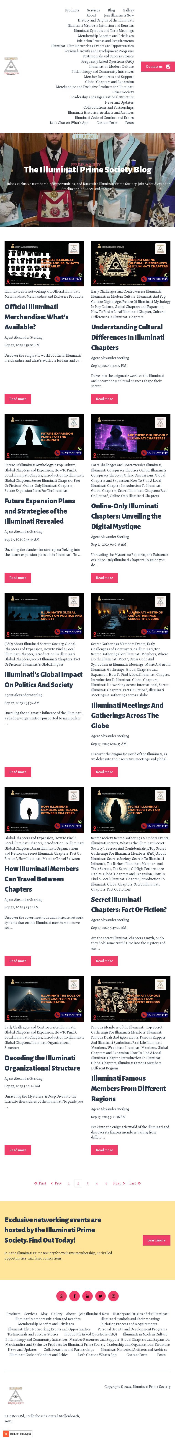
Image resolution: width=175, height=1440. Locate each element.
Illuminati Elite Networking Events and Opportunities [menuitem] (49, 1329)
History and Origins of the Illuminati (106, 20)
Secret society (102, 838)
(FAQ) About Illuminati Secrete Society (34, 643)
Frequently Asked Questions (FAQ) (107, 61)
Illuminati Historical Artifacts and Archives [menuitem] (134, 1349)
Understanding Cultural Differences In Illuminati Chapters (128, 337)
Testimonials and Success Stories (108, 56)
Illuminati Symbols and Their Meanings (104, 30)
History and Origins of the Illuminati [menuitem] (141, 1313)
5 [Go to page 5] (106, 1183)
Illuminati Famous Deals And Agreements (126, 1035)
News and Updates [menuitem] (22, 1349)
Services (93, 10)
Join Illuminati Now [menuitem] (94, 1313)
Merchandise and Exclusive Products (54, 296)
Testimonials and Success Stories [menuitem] (33, 1334)
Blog (111, 10)
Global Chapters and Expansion (109, 81)
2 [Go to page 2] (78, 1183)
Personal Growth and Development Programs (99, 51)
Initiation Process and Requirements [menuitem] (128, 1324)
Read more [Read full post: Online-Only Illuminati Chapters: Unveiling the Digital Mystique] (104, 577)
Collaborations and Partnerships (108, 107)
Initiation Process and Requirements (105, 40)
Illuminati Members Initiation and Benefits (101, 25)
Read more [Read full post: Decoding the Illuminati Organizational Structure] (17, 1150)
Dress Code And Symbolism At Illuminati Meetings (122, 662)
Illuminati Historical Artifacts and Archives (101, 112)
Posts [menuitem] (161, 1354)
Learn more (156, 1240)
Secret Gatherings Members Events (118, 643)
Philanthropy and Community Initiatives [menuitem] (36, 1339)
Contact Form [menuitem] (136, 1354)
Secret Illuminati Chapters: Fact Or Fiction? (130, 687)
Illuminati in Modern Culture (111, 66)
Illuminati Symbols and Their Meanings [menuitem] (130, 1319)
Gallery (128, 10)
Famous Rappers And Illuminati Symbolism (128, 1040)
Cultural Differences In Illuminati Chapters (128, 314)
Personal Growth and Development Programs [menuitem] (132, 1329)
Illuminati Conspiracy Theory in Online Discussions (128, 473)
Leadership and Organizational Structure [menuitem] (138, 1344)
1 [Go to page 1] (68, 1183)
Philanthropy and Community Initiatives (103, 71)
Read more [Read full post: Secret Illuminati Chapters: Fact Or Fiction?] (104, 961)
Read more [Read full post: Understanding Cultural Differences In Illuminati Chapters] (104, 398)
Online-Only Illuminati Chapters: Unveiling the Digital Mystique (126, 516)
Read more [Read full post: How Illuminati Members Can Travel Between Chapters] (17, 961)
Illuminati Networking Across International (124, 684)
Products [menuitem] (13, 1313)
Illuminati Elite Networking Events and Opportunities (92, 45)
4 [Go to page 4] (97, 1183)
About (91, 15)
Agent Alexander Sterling (23, 337)
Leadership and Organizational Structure (102, 97)
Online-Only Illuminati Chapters (47, 485)
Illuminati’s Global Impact (43, 664)
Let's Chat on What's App (69, 122)
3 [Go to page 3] (87, 1183)
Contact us (158, 66)
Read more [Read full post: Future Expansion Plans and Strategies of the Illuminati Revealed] (17, 577)
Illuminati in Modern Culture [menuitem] (145, 1334)
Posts (129, 122)
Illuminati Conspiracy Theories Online (120, 470)
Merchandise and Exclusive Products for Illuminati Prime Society (95, 89)
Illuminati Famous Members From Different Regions (128, 1089)
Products (72, 10)
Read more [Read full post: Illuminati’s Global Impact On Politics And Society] (17, 772)
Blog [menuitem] (44, 1313)
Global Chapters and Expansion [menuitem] (145, 1339)
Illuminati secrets (104, 843)
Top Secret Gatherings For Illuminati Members (125, 652)
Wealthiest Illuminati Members (132, 1047)
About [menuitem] (71, 1313)
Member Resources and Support (109, 76)
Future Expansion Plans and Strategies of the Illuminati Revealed (40, 511)
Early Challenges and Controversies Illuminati (126, 291)
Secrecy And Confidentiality (127, 848)
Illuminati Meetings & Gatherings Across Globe (127, 693)
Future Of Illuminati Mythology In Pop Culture (40, 465)
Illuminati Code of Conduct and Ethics (104, 117)
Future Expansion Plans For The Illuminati (37, 490)
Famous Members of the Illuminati (117, 1027)
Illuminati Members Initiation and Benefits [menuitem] (48, 1319)
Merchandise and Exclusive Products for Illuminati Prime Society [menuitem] (55, 1344)
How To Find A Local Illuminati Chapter (121, 311)
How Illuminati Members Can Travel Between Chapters (42, 879)
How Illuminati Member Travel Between (49, 858)
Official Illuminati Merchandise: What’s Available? (37, 317)
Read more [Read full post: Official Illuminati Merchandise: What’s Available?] (17, 398)
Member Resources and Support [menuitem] (94, 1339)
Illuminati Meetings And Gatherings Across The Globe (127, 716)
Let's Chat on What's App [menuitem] (97, 1354)
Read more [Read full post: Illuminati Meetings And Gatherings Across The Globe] (104, 772)
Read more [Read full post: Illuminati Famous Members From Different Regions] (104, 1150)
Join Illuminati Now (119, 15)
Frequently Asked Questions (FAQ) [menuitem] (90, 1334)
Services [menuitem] (30, 1313)
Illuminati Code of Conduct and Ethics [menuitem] (39, 1354)
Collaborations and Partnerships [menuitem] (69, 1349)
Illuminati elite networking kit (28, 291)
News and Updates (119, 102)
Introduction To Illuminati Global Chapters (124, 679)
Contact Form (106, 122)
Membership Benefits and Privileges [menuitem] (46, 1324)
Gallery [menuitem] (56, 1313)
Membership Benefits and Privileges (106, 35)
